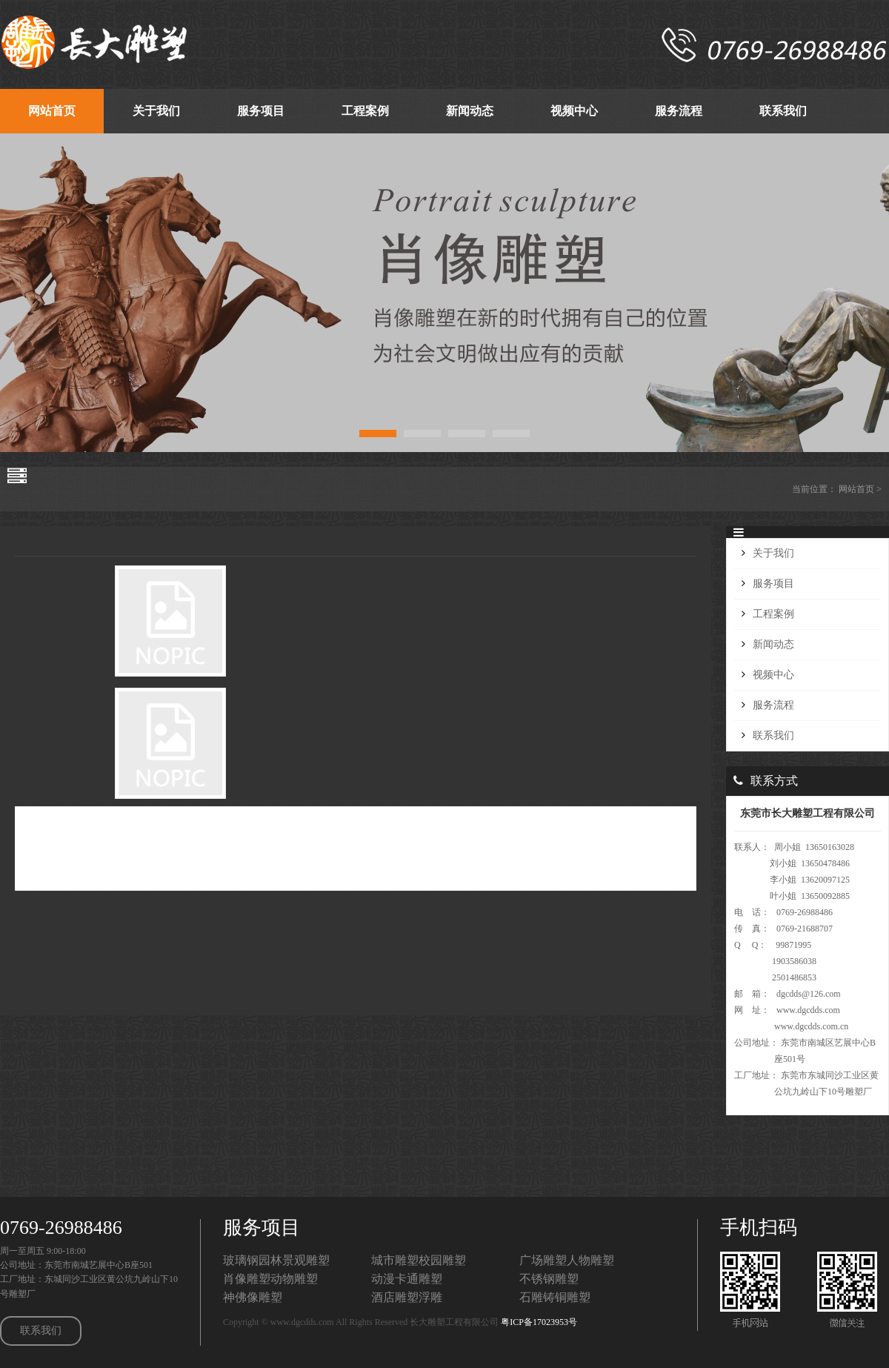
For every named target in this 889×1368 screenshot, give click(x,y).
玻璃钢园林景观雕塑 (276, 1260)
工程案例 (773, 614)
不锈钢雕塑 (549, 1278)
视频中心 (773, 674)
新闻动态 (773, 644)
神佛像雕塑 (252, 1297)
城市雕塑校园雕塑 (418, 1260)
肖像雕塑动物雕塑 (270, 1278)
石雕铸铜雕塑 (554, 1297)
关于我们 (773, 553)
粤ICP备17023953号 (539, 1322)
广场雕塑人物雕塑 (566, 1260)
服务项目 (773, 583)
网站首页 (856, 489)
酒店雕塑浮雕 (406, 1297)
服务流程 (773, 705)
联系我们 (773, 735)
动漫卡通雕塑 (406, 1278)
